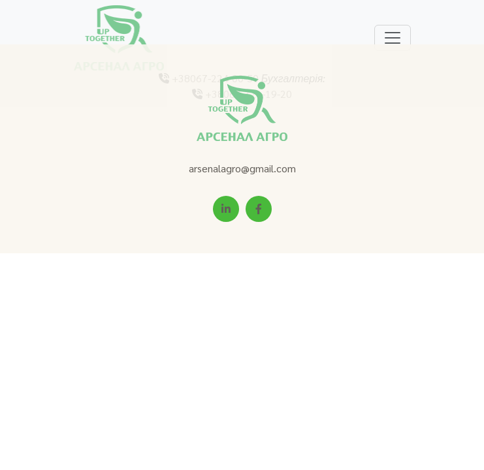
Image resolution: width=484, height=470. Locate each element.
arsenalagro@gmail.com (242, 168)
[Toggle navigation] (392, 38)
